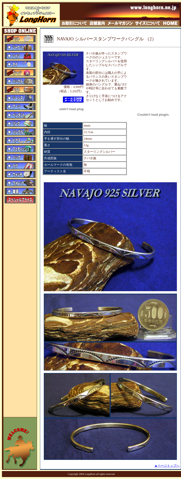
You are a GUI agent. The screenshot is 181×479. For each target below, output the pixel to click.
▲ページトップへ (167, 465)
